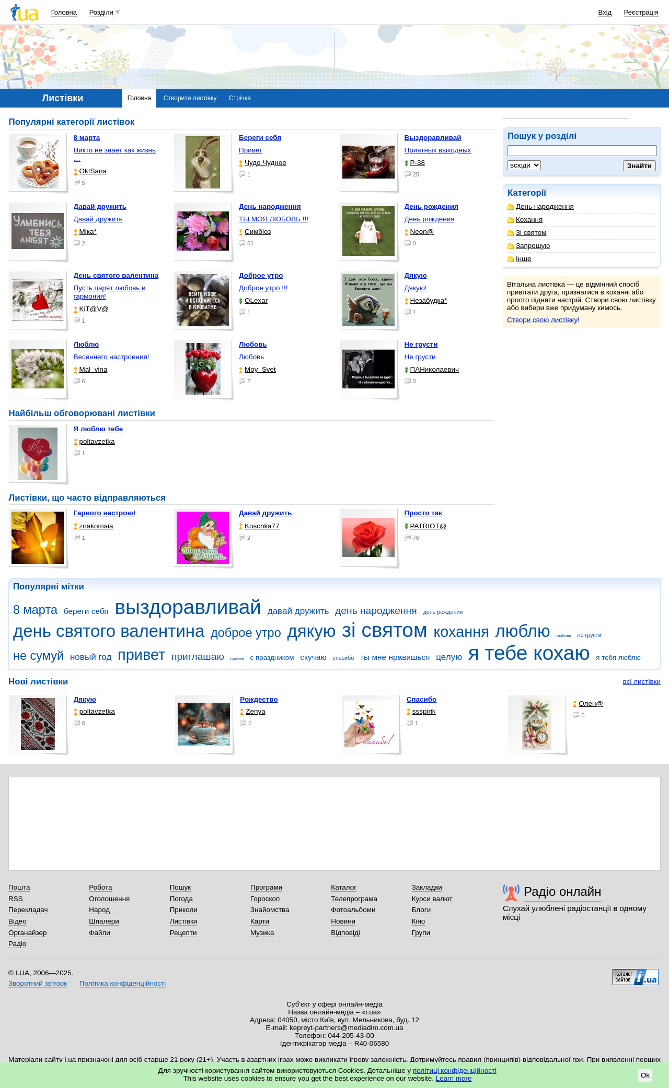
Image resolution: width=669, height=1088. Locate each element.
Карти (259, 921)
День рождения (430, 219)
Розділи (101, 12)
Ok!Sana (90, 171)
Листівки (184, 921)
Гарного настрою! (105, 513)
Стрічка (240, 98)
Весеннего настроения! (111, 357)
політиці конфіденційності (455, 1070)
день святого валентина (108, 631)
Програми (266, 887)
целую (449, 657)
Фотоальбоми (353, 910)
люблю (522, 631)
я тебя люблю (618, 657)
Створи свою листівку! (543, 320)
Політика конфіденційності (122, 983)
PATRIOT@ (426, 526)
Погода (181, 899)
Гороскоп (265, 899)
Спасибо (422, 699)
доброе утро (246, 633)
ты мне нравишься (395, 657)
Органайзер (27, 933)
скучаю (313, 657)
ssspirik (421, 711)
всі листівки (642, 681)
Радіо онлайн (563, 891)
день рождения (443, 612)
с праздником (272, 657)
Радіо (17, 944)
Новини (343, 921)
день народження (376, 610)
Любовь (251, 357)
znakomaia (93, 526)
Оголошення (109, 899)
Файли (99, 933)
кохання (461, 631)
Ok (645, 1075)
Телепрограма (354, 899)
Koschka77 (259, 526)
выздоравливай (187, 607)
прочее (237, 658)
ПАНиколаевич (432, 369)
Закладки (427, 887)
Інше (519, 259)
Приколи (184, 910)
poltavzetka (94, 441)
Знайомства (270, 910)
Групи (421, 933)
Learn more (454, 1078)
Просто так (424, 513)
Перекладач (28, 910)
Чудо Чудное (262, 163)
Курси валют (432, 899)
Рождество (259, 699)
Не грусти (420, 357)
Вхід (605, 12)
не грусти (589, 635)
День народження (540, 206)
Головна (64, 12)
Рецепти (183, 933)
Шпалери (104, 921)
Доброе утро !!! (263, 288)
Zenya (252, 711)
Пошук (180, 887)
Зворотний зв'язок (37, 983)
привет (141, 654)
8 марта (35, 610)
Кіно (418, 921)
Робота (100, 887)
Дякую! (416, 288)
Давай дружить (98, 219)
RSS (15, 899)
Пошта (19, 887)
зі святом (384, 630)
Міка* (85, 231)
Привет (250, 150)
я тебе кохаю (529, 653)
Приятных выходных (438, 150)
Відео (17, 921)
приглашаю (197, 656)
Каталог (343, 887)
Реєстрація (641, 12)
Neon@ (419, 231)
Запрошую (528, 246)
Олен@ (588, 703)
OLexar (253, 300)
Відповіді (345, 933)
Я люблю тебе (98, 429)
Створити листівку (190, 98)
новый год (90, 657)
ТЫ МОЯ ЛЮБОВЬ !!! (273, 219)
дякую (311, 631)
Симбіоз (255, 231)
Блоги (421, 910)
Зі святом (527, 232)
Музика (262, 933)
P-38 (415, 163)
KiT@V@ (91, 309)
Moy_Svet (257, 369)
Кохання (525, 219)
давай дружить (298, 611)
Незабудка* (426, 300)
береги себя (86, 611)
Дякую (85, 699)
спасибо (343, 658)
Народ (99, 910)
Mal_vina (91, 369)
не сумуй (38, 656)
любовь (563, 635)
